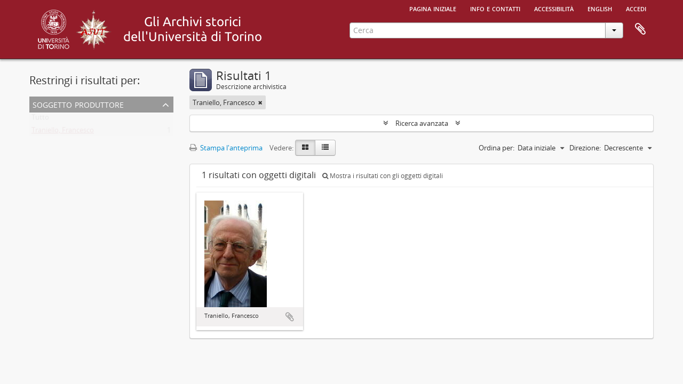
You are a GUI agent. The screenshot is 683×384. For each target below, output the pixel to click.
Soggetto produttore (78, 104)
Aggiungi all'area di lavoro (289, 316)
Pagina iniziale (432, 8)
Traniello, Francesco (62, 132)
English (599, 8)
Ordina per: (496, 148)
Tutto (40, 119)
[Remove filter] (260, 102)
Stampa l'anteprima (226, 148)
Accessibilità (554, 8)
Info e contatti (495, 8)
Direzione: (585, 148)
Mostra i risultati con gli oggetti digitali (382, 175)
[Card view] (305, 148)
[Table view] (325, 148)
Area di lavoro (640, 29)
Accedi (636, 8)
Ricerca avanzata (422, 123)
